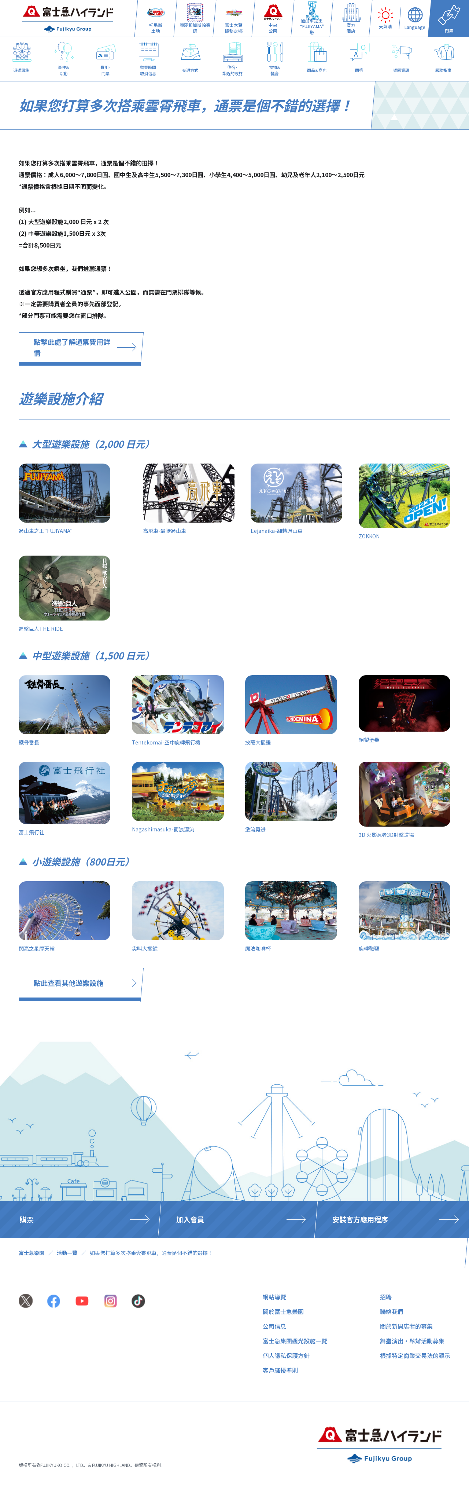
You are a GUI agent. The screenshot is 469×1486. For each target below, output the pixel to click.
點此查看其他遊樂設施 (68, 983)
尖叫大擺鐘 (145, 948)
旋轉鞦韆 (369, 948)
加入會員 (190, 1219)
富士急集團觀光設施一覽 (295, 1340)
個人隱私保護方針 (286, 1355)
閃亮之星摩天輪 (37, 948)
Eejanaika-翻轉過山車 (277, 530)
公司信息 (274, 1326)
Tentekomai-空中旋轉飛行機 (166, 742)
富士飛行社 (31, 832)
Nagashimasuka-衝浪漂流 (163, 829)
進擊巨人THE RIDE (41, 628)
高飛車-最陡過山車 (164, 530)
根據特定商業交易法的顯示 (415, 1355)
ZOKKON (369, 536)
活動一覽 (67, 1252)
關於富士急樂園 (283, 1311)
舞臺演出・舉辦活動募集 (412, 1340)
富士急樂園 (31, 1252)
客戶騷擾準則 (280, 1370)
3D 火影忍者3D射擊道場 (386, 834)
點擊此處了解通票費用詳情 (72, 347)
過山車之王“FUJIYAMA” (46, 530)
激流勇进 (255, 829)
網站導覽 (274, 1296)
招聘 (386, 1296)
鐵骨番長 (29, 742)
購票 (27, 1219)
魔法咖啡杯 (258, 948)
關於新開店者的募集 (406, 1326)
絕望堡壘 (369, 739)
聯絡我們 (391, 1311)
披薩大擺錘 (258, 742)
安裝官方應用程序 (360, 1219)
